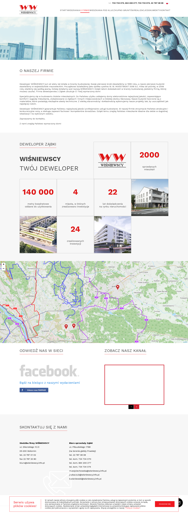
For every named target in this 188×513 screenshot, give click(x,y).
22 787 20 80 (29, 459)
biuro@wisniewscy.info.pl (32, 463)
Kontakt (165, 10)
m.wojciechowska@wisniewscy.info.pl (88, 471)
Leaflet (185, 342)
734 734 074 (144, 3)
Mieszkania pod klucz (95, 10)
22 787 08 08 (157, 3)
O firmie (76, 10)
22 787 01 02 (29, 455)
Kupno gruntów (119, 10)
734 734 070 (118, 3)
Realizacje (137, 10)
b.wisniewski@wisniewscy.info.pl (85, 479)
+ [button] (3, 265)
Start (51, 10)
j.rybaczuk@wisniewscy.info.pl (84, 475)
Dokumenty (151, 10)
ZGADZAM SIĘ (165, 504)
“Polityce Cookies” (132, 508)
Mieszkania (63, 10)
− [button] (3, 269)
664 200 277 (131, 3)
